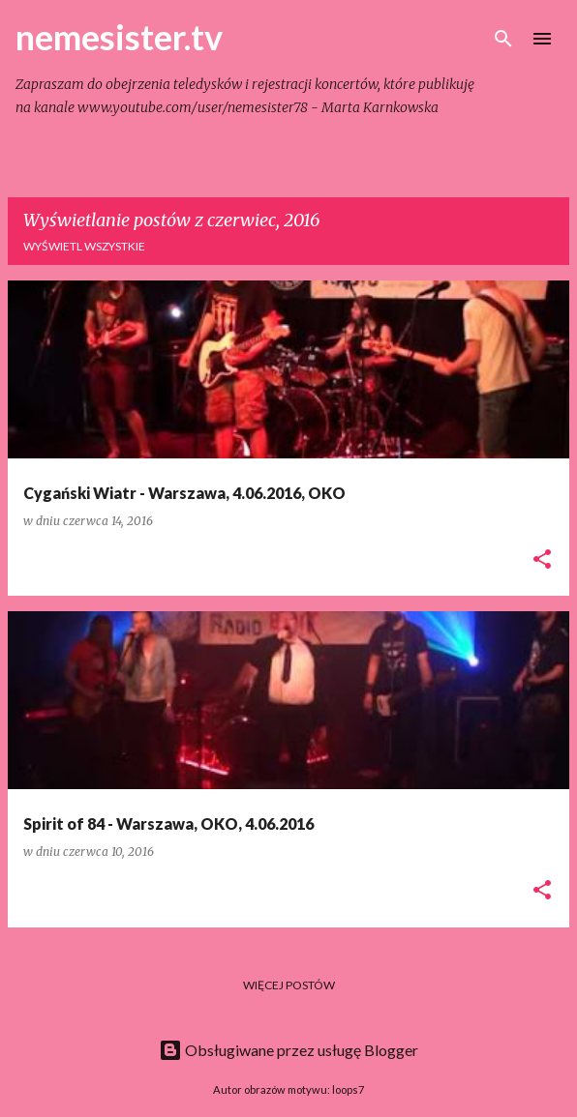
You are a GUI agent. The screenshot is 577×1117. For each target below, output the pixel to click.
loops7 (348, 1089)
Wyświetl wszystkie (84, 246)
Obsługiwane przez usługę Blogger (288, 1050)
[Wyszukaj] (503, 38)
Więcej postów (289, 985)
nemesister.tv (119, 36)
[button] (542, 560)
